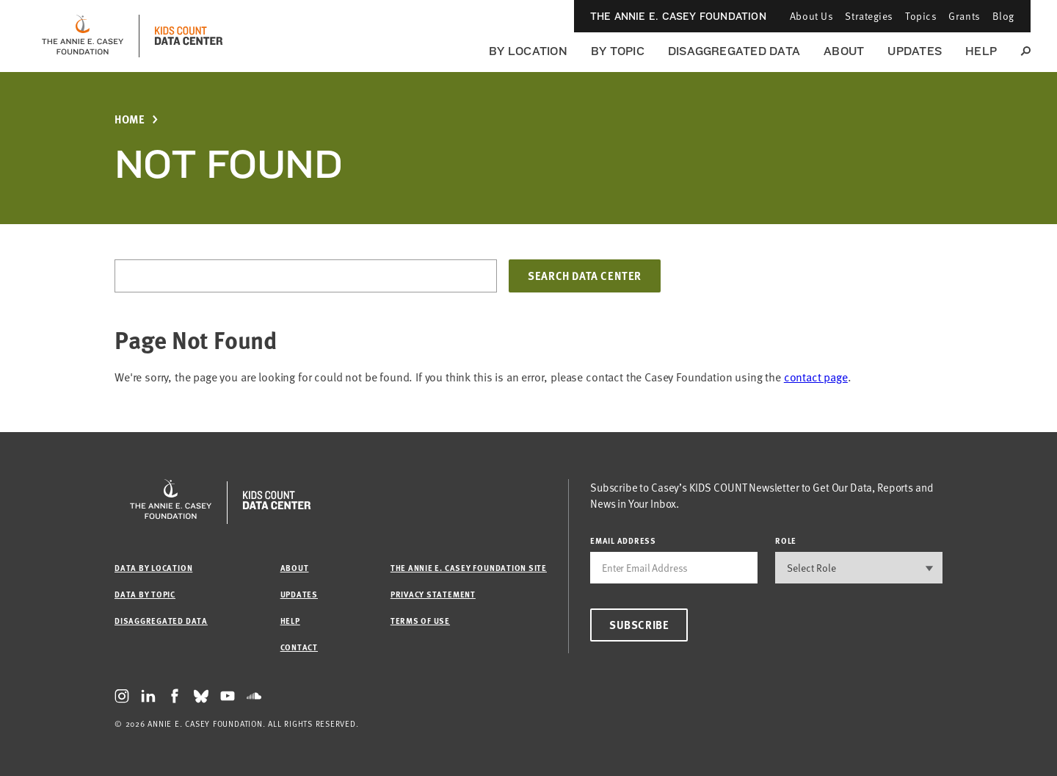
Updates (914, 51)
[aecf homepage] (82, 36)
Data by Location (153, 567)
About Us (811, 16)
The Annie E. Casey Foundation (678, 16)
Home (130, 119)
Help (981, 51)
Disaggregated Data (734, 51)
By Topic (617, 51)
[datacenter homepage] (188, 36)
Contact (299, 647)
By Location (528, 51)
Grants (964, 16)
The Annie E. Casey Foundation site (469, 567)
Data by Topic (145, 594)
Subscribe (639, 625)
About (844, 51)
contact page (816, 377)
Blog (1003, 16)
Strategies (869, 16)
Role (785, 540)
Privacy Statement (433, 594)
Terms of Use (420, 620)
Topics (921, 16)
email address (623, 540)
